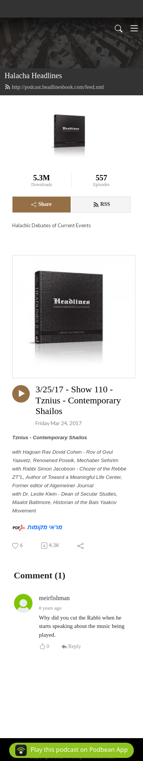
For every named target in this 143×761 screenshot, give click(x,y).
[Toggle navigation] (134, 28)
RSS (101, 204)
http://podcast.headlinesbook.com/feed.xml (54, 87)
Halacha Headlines (33, 75)
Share (41, 204)
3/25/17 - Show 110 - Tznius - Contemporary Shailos (78, 400)
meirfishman (54, 598)
